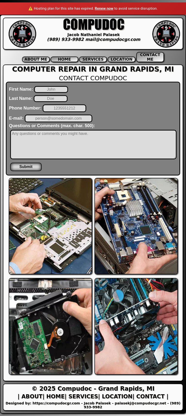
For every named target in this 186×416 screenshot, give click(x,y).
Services (92, 59)
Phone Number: (25, 108)
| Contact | (150, 396)
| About (30, 396)
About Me (35, 59)
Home (64, 59)
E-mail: (16, 118)
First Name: (21, 89)
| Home (53, 396)
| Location (115, 396)
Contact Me (150, 57)
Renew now (104, 8)
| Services (81, 396)
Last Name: (20, 98)
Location (121, 59)
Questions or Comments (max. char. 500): (52, 125)
